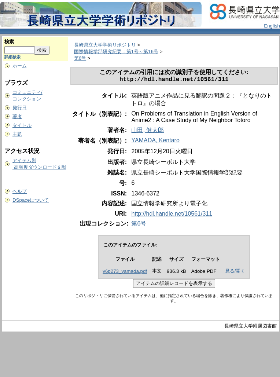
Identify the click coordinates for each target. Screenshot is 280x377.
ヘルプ (19, 191)
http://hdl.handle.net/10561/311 (171, 215)
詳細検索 (12, 57)
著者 (17, 116)
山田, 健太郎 (147, 131)
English (272, 26)
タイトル (22, 125)
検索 (9, 41)
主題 (17, 134)
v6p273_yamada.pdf (125, 272)
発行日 (19, 107)
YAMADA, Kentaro (155, 142)
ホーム (19, 66)
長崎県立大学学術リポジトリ (105, 45)
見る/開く (235, 272)
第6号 (80, 58)
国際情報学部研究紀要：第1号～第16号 (116, 51)
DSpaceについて (30, 200)
